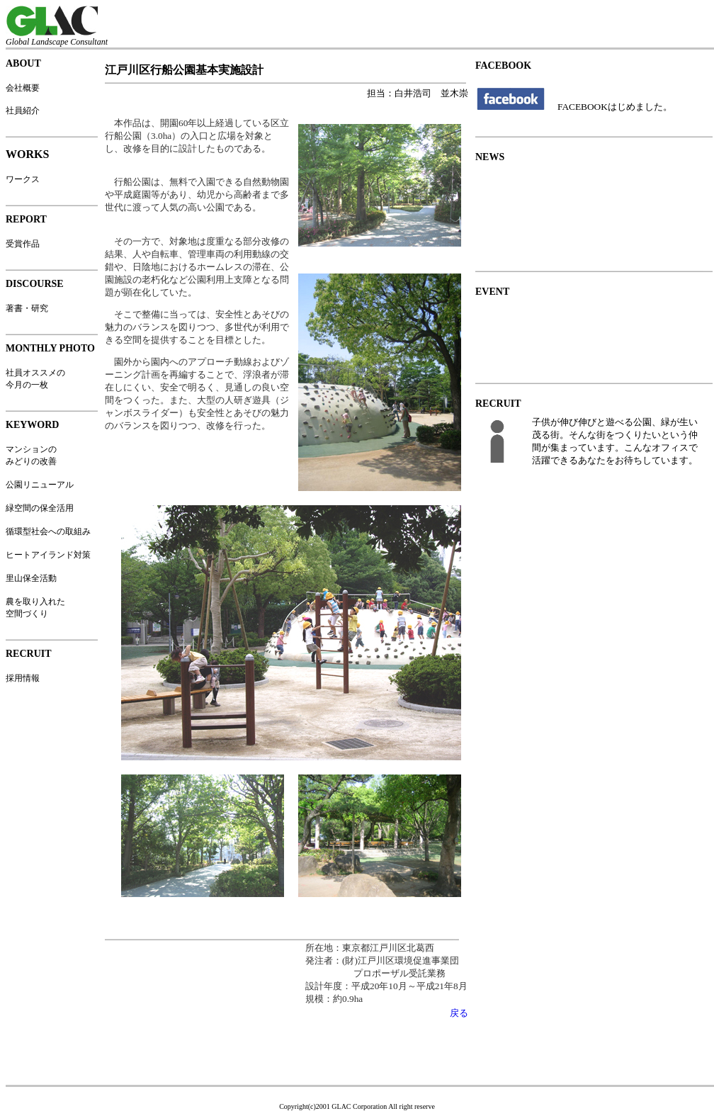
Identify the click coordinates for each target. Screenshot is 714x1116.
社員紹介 (23, 110)
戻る (459, 1013)
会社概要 (23, 88)
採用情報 (23, 678)
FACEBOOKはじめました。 (614, 106)
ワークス (23, 179)
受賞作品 (23, 244)
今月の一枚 (27, 385)
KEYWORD (32, 424)
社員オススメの (35, 373)
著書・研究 (27, 308)
